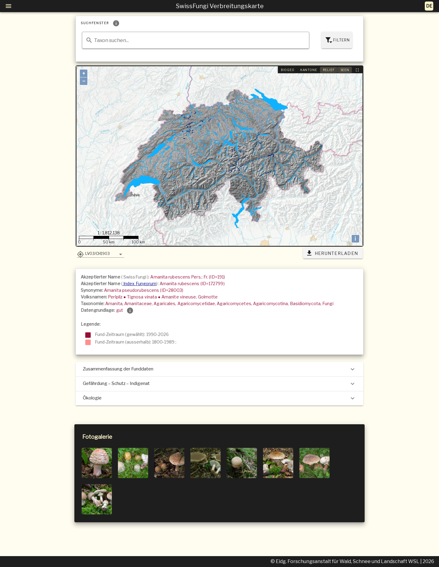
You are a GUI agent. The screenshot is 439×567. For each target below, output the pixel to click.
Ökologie (219, 398)
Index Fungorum (139, 283)
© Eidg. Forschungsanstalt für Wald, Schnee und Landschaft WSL (345, 561)
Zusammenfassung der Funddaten (219, 369)
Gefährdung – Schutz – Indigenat (219, 383)
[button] (100, 253)
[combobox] (195, 40)
